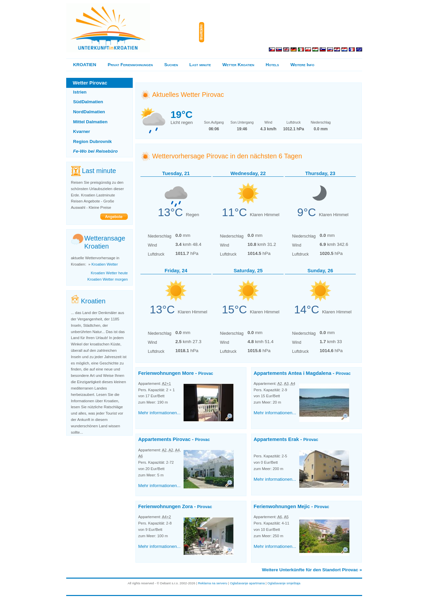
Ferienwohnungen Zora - (175, 506)
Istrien (80, 92)
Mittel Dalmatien (90, 121)
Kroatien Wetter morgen (107, 279)
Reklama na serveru (212, 583)
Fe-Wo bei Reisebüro (95, 151)
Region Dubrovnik (92, 141)
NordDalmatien (89, 111)
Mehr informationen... (159, 412)
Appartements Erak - (285, 439)
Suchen (171, 64)
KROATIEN (84, 64)
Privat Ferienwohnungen (130, 64)
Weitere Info (302, 64)
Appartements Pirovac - (174, 439)
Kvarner (81, 131)
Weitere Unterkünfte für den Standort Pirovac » (312, 569)
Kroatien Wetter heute (109, 273)
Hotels (272, 64)
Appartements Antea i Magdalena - (301, 373)
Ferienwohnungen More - (175, 373)
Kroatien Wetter (104, 264)
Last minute (200, 64)
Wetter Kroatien (238, 64)
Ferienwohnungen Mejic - (291, 506)
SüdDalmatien (88, 101)
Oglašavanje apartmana (247, 583)
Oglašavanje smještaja (284, 583)
